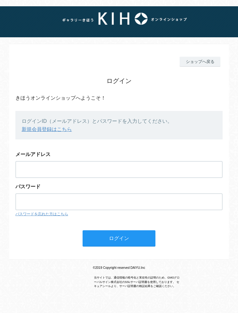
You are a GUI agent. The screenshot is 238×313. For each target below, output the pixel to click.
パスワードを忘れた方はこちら (41, 214)
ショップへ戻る (200, 61)
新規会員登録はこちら (47, 129)
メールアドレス (33, 154)
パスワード (28, 186)
